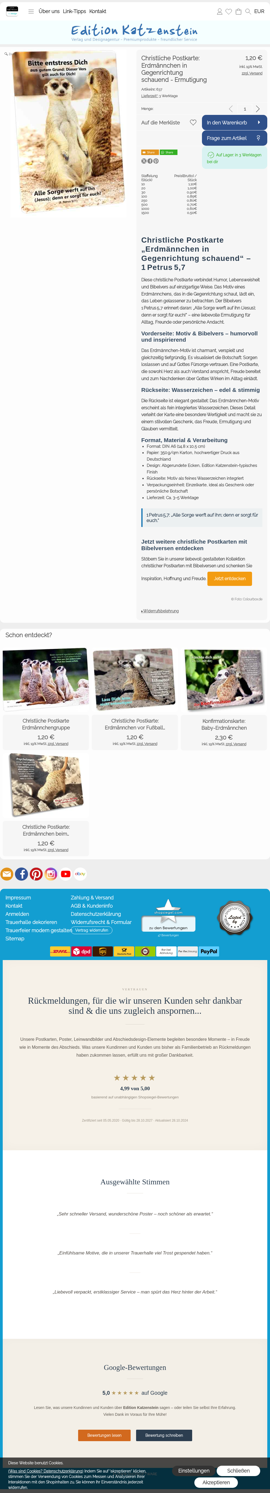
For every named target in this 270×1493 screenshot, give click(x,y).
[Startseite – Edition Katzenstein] (12, 8)
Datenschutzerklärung (96, 914)
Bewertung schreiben (164, 1435)
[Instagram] (51, 874)
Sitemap (14, 938)
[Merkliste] (228, 11)
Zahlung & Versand (92, 898)
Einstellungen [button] (193, 1471)
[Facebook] (21, 874)
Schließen (238, 1471)
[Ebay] (80, 874)
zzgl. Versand (58, 744)
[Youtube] (65, 874)
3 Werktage (159, 96)
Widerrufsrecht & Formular (101, 922)
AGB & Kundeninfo (92, 906)
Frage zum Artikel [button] (227, 138)
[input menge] (244, 109)
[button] (31, 11)
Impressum (18, 898)
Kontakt (97, 11)
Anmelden (219, 11)
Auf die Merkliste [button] (160, 123)
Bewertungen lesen (104, 1435)
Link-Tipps (74, 11)
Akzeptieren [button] (216, 1482)
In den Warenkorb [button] (227, 123)
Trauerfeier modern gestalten (36, 930)
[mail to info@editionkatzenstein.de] (7, 874)
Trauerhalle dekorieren (31, 922)
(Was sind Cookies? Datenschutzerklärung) (45, 1471)
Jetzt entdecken (230, 578)
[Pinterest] (36, 874)
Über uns (49, 11)
